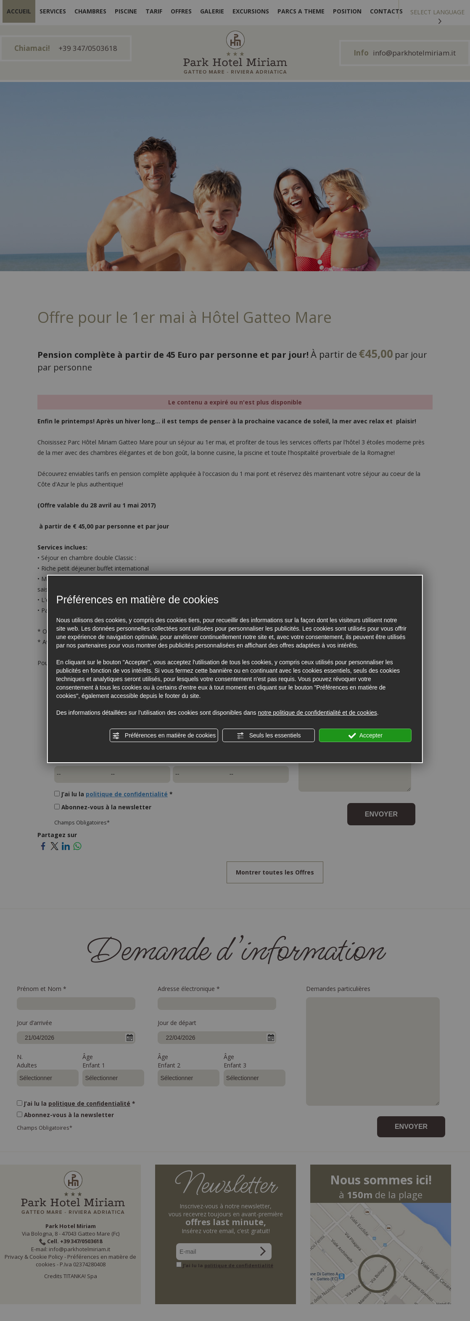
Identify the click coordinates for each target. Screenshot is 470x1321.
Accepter (366, 736)
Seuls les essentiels (269, 736)
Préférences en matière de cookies (164, 736)
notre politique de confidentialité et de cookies (317, 712)
